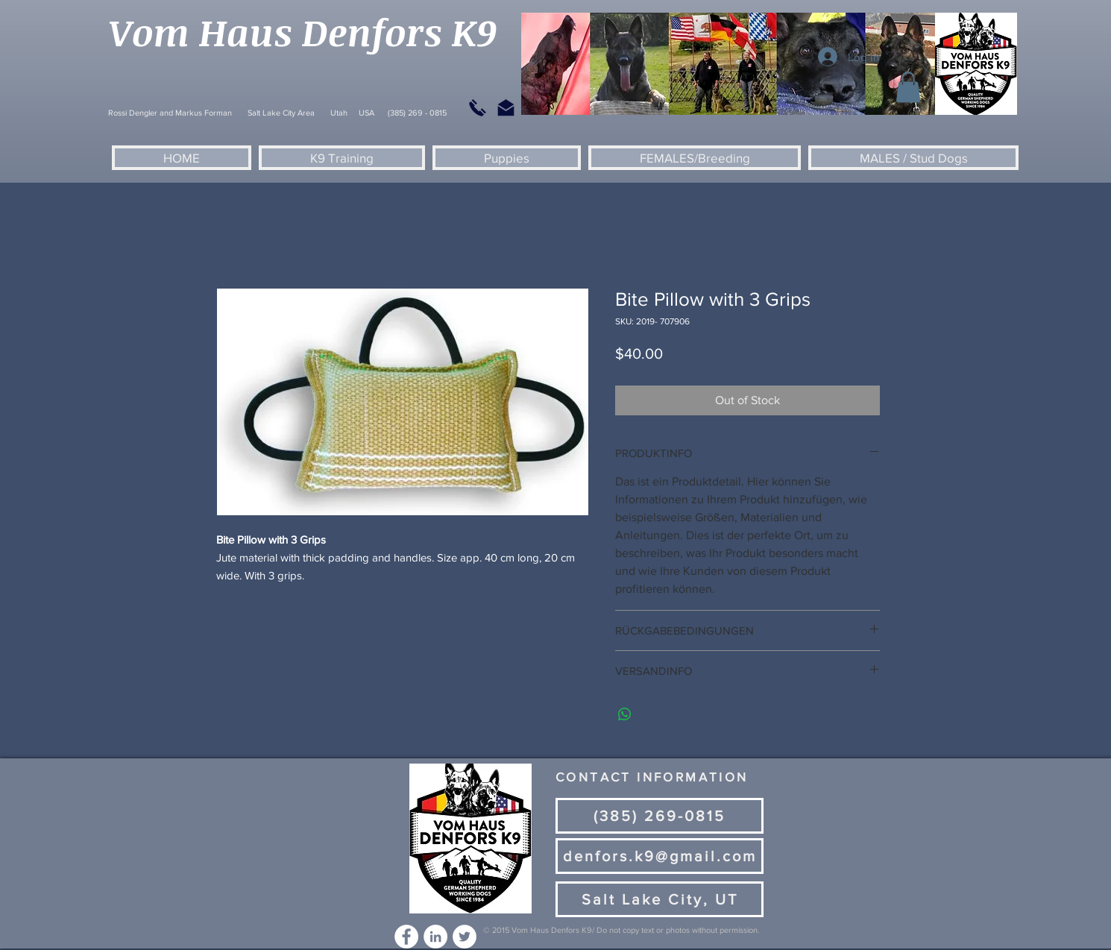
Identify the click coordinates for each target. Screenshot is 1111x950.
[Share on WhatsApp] (625, 714)
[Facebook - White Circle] (406, 937)
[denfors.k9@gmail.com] (660, 856)
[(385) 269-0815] (660, 816)
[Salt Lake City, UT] (660, 899)
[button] (908, 87)
